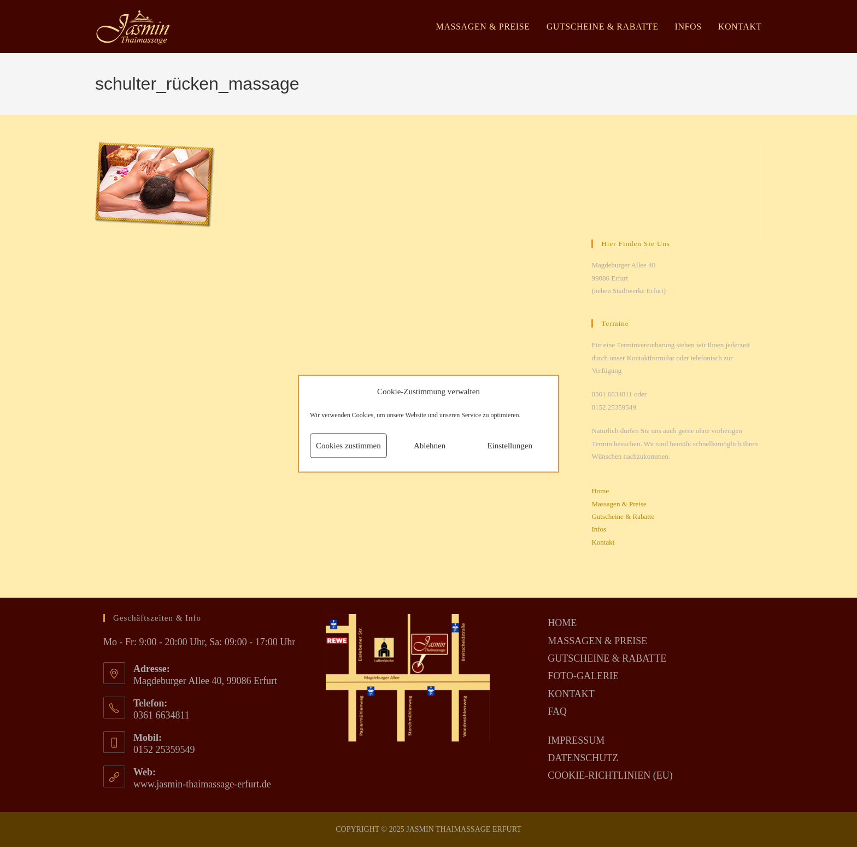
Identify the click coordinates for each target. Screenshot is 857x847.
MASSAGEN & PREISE (597, 640)
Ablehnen (429, 445)
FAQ (557, 711)
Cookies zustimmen (348, 445)
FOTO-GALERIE (583, 675)
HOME (562, 622)
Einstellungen (509, 445)
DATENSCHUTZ (583, 757)
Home (600, 491)
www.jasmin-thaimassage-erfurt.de (202, 784)
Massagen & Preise (618, 504)
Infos (598, 529)
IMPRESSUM (576, 740)
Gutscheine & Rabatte (622, 516)
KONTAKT (571, 693)
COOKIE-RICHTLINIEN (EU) (610, 775)
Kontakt (602, 542)
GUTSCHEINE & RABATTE (607, 658)
